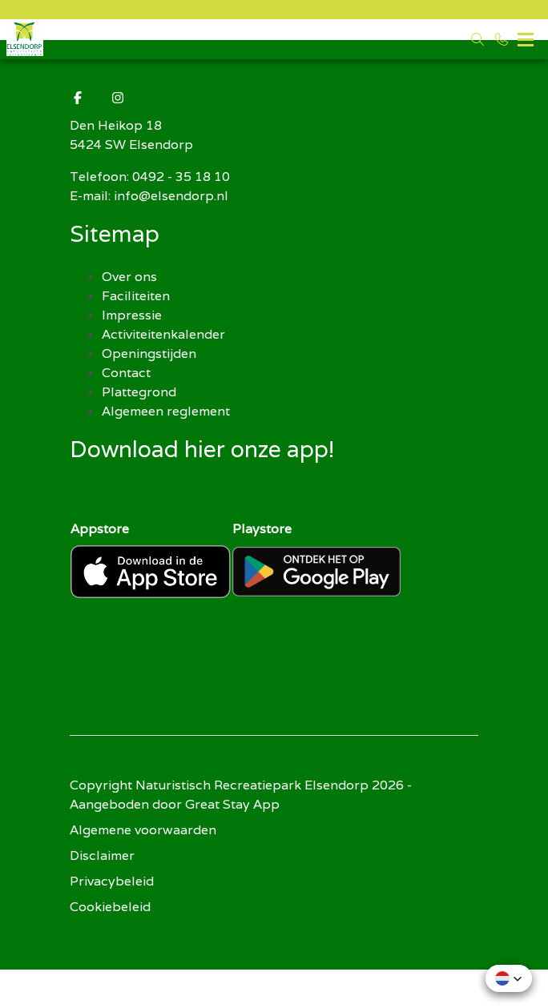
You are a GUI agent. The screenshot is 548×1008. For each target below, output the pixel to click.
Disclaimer (102, 855)
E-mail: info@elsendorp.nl (149, 195)
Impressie (132, 315)
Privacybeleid (112, 881)
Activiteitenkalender (163, 334)
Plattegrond (139, 392)
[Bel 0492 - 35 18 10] (502, 39)
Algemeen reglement (166, 411)
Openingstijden (149, 353)
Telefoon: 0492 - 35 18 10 (150, 176)
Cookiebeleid (110, 906)
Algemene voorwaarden (143, 829)
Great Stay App (232, 804)
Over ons (129, 276)
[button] (508, 978)
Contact (126, 372)
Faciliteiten (136, 295)
